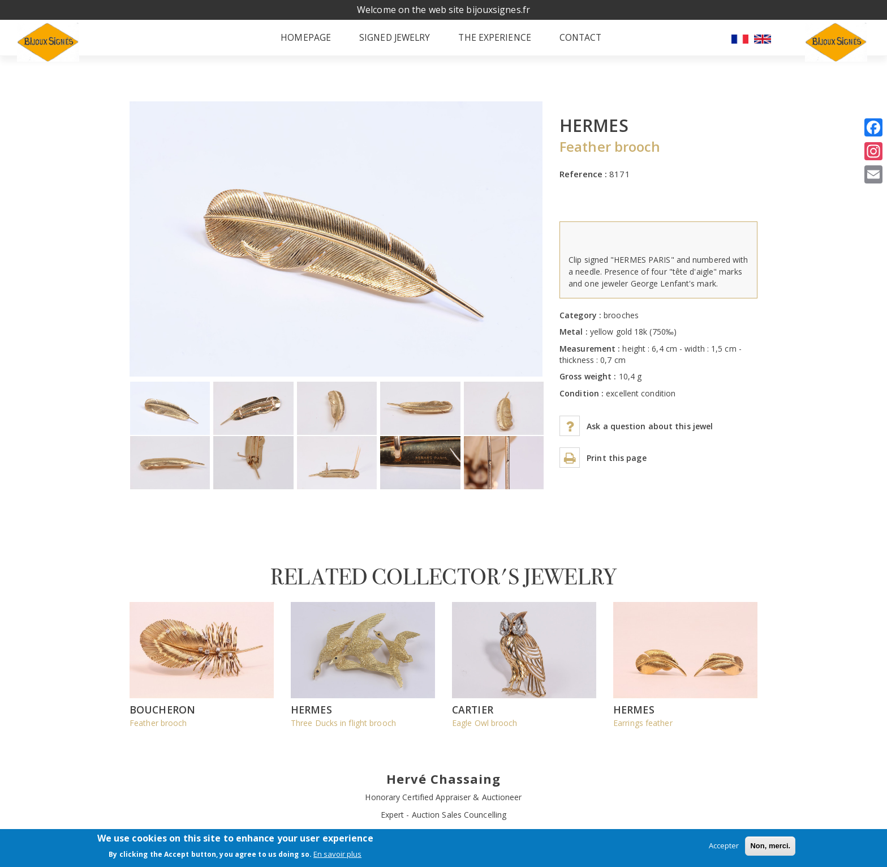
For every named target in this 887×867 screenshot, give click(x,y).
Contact (581, 42)
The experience (491, 42)
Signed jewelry (386, 42)
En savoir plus (337, 854)
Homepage (293, 42)
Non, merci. (770, 846)
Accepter (724, 845)
